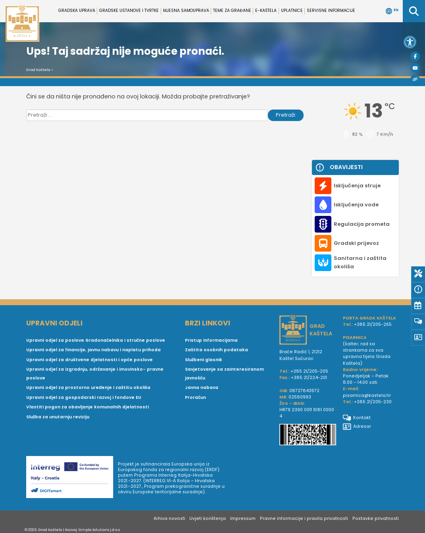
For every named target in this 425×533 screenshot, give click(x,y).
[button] (410, 42)
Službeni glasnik (203, 360)
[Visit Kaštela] (415, 79)
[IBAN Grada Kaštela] (308, 435)
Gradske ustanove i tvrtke (129, 10)
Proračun (195, 397)
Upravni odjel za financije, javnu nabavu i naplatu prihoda (93, 350)
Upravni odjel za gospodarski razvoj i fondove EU (83, 397)
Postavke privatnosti (375, 518)
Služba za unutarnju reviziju (57, 417)
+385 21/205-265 (373, 324)
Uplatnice (292, 10)
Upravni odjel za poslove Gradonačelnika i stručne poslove (95, 340)
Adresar (357, 426)
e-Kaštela (266, 10)
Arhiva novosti (169, 518)
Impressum (243, 518)
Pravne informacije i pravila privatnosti (304, 518)
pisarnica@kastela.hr (367, 395)
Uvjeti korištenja (207, 518)
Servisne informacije (331, 10)
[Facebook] (415, 56)
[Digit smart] (72, 478)
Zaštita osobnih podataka (216, 350)
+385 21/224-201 (309, 378)
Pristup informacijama (211, 340)
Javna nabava (201, 388)
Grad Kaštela (38, 69)
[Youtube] (415, 68)
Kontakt (357, 418)
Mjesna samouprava (186, 10)
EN (392, 11)
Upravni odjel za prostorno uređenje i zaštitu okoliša (88, 388)
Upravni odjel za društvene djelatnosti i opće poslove (89, 360)
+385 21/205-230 (373, 402)
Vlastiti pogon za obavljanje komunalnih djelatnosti (87, 407)
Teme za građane (232, 10)
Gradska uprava (76, 10)
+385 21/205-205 (309, 371)
